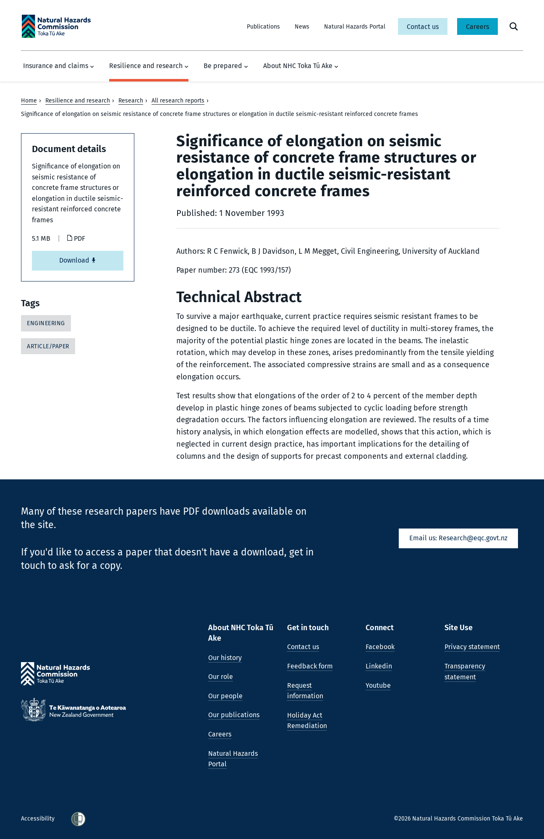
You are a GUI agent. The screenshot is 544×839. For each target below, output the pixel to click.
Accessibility (38, 818)
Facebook (380, 647)
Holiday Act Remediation (307, 720)
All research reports (178, 100)
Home (29, 100)
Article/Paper (48, 346)
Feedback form (310, 666)
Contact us (423, 27)
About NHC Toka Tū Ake (300, 66)
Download (77, 260)
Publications (263, 26)
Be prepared (226, 66)
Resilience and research (148, 66)
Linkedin (379, 666)
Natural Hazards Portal (354, 26)
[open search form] (513, 26)
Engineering (46, 323)
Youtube (378, 685)
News (302, 26)
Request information (305, 690)
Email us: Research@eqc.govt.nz (458, 538)
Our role (220, 677)
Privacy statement (472, 647)
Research (130, 100)
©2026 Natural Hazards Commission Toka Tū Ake (458, 818)
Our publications (233, 715)
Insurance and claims (58, 66)
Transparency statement (465, 671)
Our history (225, 658)
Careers (477, 27)
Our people (225, 696)
